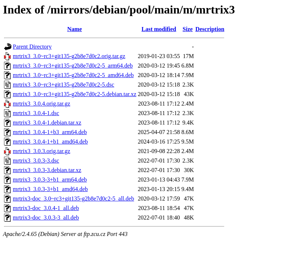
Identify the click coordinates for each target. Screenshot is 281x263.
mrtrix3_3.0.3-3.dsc (36, 160)
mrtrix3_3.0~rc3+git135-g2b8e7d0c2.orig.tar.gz (69, 56)
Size (188, 29)
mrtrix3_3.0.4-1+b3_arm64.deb (50, 132)
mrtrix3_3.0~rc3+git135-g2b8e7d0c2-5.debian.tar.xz (74, 94)
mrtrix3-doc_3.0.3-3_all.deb (46, 217)
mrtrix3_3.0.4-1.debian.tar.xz (47, 122)
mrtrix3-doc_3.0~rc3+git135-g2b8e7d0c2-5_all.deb (73, 198)
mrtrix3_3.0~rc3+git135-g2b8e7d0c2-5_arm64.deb (73, 65)
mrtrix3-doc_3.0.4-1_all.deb (46, 208)
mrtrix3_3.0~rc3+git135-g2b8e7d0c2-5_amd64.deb (73, 75)
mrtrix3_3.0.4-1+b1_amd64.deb (50, 141)
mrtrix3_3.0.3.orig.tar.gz (41, 151)
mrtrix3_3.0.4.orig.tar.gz (41, 103)
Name (74, 29)
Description (209, 29)
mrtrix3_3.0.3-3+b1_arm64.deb (50, 179)
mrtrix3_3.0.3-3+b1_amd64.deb (50, 189)
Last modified (159, 29)
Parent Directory (32, 46)
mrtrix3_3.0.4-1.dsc (36, 113)
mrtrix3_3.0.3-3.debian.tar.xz (47, 170)
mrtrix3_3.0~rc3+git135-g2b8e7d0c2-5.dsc (63, 84)
